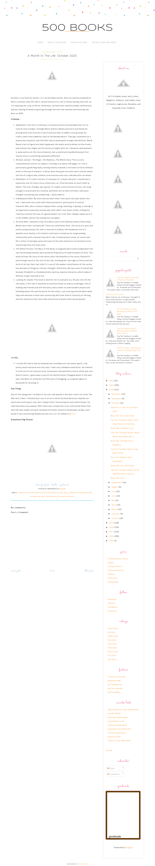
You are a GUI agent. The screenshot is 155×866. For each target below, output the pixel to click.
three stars (113, 651)
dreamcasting (114, 680)
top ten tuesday (115, 688)
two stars (112, 659)
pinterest (64, 485)
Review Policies (79, 42)
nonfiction (113, 578)
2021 (111, 385)
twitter (55, 485)
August (115, 487)
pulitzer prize (114, 736)
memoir (111, 574)
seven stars (113, 628)
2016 (111, 536)
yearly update (114, 692)
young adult (113, 582)
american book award (118, 717)
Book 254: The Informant (122, 465)
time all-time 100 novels (119, 740)
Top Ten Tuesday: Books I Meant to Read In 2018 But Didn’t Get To (127, 330)
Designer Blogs (83, 864)
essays (111, 562)
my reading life (115, 684)
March (115, 509)
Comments (113, 774)
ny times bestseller (117, 733)
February (116, 514)
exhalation (50, 493)
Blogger (129, 847)
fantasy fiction (115, 566)
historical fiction (116, 570)
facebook (45, 485)
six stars (112, 632)
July (114, 491)
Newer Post (16, 571)
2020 (111, 389)
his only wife (61, 493)
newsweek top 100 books (119, 729)
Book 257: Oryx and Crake (122, 415)
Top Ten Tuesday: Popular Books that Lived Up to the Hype (127, 311)
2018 (111, 527)
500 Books (77, 28)
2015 (111, 540)
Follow (109, 750)
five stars (112, 640)
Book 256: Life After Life (122, 428)
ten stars (112, 655)
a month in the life (26, 493)
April (114, 505)
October (116, 403)
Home (40, 42)
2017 (111, 531)
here (73, 414)
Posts (111, 768)
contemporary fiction (118, 558)
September (117, 482)
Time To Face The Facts (115, 294)
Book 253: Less (117, 478)
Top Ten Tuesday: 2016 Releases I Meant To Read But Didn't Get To (129, 350)
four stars (112, 644)
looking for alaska (76, 493)
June (114, 496)
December (116, 394)
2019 (111, 522)
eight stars (113, 636)
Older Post (88, 571)
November (117, 398)
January (115, 518)
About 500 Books (57, 42)
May (114, 500)
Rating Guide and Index (104, 42)
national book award (117, 725)
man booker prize (116, 721)
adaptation (40, 493)
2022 (111, 380)
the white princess (66, 496)
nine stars (112, 647)
